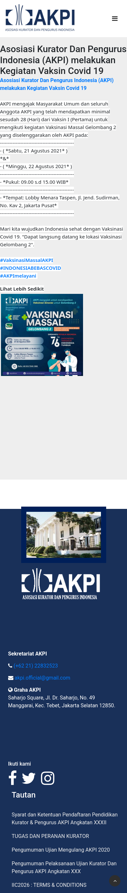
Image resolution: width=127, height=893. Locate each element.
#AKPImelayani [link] (18, 275)
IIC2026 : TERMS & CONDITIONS (49, 885)
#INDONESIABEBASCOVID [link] (30, 268)
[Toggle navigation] (115, 18)
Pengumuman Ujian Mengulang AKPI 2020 (61, 850)
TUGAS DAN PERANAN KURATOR (50, 836)
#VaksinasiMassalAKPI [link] (26, 260)
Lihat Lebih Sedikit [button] (22, 288)
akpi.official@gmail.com (42, 678)
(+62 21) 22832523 (36, 666)
